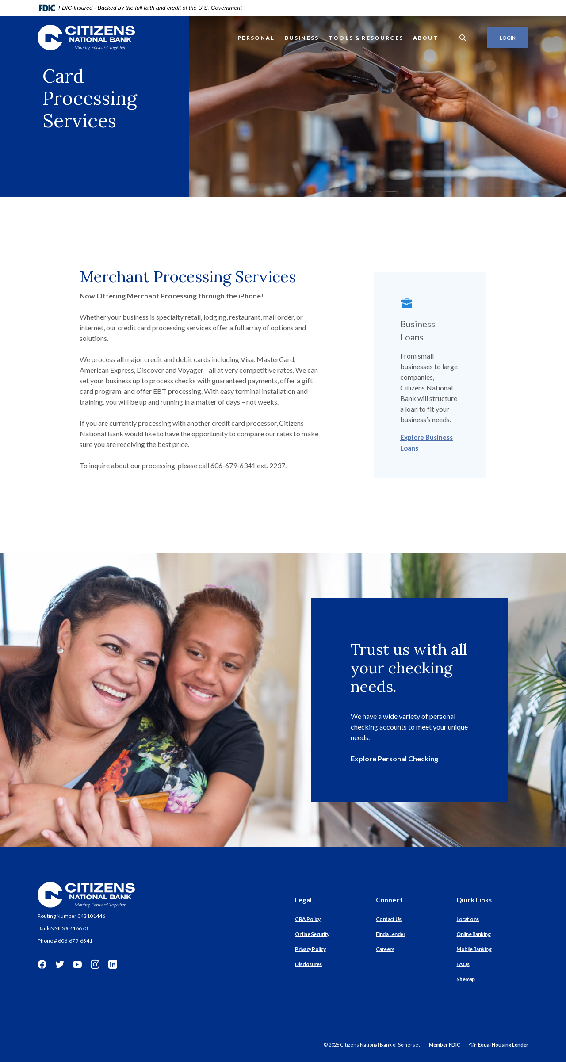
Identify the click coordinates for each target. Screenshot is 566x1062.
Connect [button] (389, 900)
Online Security (312, 934)
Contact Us (389, 919)
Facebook (42, 964)
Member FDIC (444, 1044)
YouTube (77, 964)
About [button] (426, 37)
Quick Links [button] (474, 900)
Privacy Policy (310, 949)
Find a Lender (390, 934)
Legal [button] (303, 900)
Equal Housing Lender (503, 1044)
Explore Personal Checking (394, 758)
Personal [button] (256, 37)
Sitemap (465, 979)
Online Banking (473, 934)
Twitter (59, 964)
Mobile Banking (473, 949)
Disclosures (308, 964)
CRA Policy (307, 919)
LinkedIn (112, 964)
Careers (385, 949)
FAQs (462, 964)
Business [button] (302, 37)
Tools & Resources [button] (366, 37)
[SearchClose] (463, 38)
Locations (467, 919)
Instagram (95, 964)
